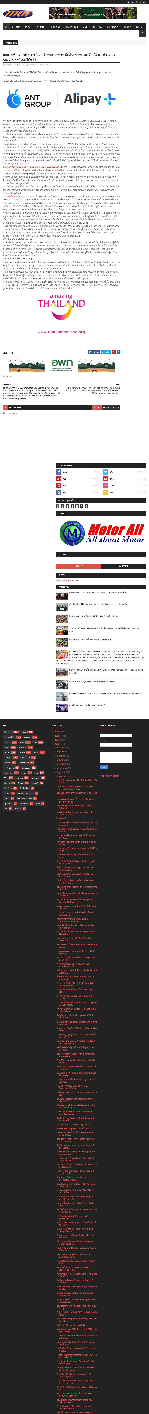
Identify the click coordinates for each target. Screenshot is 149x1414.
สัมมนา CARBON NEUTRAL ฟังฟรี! (71, 1248)
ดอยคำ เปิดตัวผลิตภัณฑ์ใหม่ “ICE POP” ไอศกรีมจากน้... (74, 1273)
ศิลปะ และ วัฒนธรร (24, 570)
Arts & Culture (25, 560)
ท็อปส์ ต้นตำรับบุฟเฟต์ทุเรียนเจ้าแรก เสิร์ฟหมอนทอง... (75, 750)
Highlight (114, 139)
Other (126, 26)
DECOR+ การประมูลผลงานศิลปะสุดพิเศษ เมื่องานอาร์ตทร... (76, 1072)
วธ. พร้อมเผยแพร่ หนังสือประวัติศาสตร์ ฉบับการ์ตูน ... (76, 1079)
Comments (135, 139)
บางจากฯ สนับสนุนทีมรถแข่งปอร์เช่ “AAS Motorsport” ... (75, 1153)
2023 (57, 515)
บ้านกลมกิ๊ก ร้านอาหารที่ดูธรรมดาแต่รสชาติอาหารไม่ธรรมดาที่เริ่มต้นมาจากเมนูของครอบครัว (131, 203)
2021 (57, 1384)
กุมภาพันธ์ (62, 1371)
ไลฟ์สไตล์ (8, 504)
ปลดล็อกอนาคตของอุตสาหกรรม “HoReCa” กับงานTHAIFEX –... (76, 814)
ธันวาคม (61, 519)
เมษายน (61, 1362)
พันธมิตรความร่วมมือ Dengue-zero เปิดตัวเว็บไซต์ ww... (75, 788)
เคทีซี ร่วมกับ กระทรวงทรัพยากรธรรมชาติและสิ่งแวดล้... (75, 944)
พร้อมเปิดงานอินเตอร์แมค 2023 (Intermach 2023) (76, 1254)
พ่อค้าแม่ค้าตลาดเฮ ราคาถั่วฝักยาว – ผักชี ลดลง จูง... (75, 724)
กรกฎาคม (61, 540)
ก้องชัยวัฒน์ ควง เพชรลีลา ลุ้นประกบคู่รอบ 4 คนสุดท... (77, 1331)
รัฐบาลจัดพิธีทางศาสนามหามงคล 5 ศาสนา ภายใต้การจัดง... (76, 1267)
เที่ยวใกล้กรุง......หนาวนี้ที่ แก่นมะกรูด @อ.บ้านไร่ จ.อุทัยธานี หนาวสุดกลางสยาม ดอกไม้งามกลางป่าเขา (124, 260)
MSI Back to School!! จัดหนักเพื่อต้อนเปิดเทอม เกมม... (75, 1237)
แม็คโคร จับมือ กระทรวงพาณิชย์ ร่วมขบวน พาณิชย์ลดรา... (76, 1337)
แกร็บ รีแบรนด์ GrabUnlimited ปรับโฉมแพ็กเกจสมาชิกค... (76, 782)
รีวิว (5, 550)
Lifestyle (97, 26)
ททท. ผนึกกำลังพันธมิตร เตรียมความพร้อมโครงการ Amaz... (75, 698)
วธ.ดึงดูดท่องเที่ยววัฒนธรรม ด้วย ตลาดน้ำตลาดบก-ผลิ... (76, 1066)
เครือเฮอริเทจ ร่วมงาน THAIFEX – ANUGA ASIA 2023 (77, 865)
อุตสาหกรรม (9, 540)
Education (19, 550)
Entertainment (71, 26)
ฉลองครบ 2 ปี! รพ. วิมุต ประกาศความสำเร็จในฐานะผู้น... (76, 846)
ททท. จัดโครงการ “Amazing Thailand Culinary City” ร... (73, 1040)
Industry (7, 555)
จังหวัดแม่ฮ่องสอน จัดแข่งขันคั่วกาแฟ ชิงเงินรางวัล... (76, 1279)
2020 (57, 1388)
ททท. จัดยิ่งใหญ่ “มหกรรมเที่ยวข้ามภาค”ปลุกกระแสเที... (76, 840)
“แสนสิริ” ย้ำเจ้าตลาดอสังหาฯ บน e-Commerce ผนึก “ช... (73, 859)
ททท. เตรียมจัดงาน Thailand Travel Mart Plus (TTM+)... (75, 976)
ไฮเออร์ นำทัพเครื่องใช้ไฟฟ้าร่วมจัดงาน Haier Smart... (77, 801)
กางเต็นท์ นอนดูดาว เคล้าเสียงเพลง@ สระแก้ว (128, 296)
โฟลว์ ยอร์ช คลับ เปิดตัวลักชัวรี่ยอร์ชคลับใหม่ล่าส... (77, 1192)
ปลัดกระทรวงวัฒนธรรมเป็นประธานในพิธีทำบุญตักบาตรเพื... (75, 1299)
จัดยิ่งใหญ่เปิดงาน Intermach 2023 (72, 1097)
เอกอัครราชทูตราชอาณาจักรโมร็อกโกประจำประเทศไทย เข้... (77, 1128)
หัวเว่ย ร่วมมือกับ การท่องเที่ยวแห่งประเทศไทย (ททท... (72, 950)
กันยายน (61, 531)
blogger (75, 437)
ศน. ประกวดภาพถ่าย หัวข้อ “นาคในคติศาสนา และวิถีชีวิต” (74, 1166)
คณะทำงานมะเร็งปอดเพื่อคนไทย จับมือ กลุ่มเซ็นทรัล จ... (76, 679)
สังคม (22, 514)
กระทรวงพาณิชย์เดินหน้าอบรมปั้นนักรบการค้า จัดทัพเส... (76, 905)
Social (28, 26)
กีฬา (35, 514)
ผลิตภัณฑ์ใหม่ (9, 509)
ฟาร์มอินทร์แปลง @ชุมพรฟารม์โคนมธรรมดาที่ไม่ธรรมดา (129, 272)
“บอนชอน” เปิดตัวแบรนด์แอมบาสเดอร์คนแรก (75, 628)
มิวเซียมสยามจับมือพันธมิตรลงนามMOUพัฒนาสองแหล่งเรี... (71, 1218)
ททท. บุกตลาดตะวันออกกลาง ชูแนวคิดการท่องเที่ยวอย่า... (76, 1211)
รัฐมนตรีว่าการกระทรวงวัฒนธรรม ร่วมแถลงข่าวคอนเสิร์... (77, 1224)
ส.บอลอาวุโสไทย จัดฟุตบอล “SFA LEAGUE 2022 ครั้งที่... (75, 963)
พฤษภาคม (62, 548)
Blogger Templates (41, 1410)
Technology (54, 26)
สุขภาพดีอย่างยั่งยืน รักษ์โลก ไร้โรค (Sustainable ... (72, 989)
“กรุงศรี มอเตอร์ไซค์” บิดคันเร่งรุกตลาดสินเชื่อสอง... (76, 852)
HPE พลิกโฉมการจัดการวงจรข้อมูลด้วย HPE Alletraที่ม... (76, 705)
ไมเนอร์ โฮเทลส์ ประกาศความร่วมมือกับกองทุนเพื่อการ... (75, 1002)
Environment (24, 575)
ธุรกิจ (24, 504)
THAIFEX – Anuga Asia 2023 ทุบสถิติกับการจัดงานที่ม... (77, 553)
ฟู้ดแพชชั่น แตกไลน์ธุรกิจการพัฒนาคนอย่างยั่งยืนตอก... (76, 1021)
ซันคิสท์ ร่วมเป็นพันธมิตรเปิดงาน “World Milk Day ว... (77, 717)
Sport (85, 26)
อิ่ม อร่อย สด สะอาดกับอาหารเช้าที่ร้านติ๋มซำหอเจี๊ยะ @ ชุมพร (130, 190)
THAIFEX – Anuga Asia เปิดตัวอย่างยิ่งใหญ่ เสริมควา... (76, 833)
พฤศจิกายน (62, 523)
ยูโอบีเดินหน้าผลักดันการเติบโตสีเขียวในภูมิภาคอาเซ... (75, 647)
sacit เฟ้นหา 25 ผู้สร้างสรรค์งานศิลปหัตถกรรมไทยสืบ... (73, 1027)
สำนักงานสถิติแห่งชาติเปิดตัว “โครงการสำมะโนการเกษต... (74, 737)
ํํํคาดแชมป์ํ (61, 590)
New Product (113, 26)
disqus (84, 437)
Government (26, 540)
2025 (57, 507)
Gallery (6, 570)
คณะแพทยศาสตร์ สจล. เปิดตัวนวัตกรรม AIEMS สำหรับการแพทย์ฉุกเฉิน (129, 168)
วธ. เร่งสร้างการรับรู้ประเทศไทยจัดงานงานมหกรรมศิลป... (76, 827)
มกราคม (61, 1375)
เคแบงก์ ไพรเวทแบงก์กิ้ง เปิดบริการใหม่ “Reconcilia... (74, 711)
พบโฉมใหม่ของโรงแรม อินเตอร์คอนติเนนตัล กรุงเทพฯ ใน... (77, 982)
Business (16, 26)
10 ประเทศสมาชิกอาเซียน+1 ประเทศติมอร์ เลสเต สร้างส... (75, 931)
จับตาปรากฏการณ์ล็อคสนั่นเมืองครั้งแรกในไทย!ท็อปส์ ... (76, 1008)
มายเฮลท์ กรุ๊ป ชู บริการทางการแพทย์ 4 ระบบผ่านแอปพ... (77, 595)
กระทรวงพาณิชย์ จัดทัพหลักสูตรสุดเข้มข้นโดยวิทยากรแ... (75, 1260)
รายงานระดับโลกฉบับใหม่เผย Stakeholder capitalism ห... (76, 1344)
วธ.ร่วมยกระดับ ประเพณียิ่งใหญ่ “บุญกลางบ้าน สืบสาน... (75, 1292)
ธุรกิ (5, 580)
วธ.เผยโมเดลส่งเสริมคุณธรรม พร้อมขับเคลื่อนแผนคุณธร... (74, 1173)
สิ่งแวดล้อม (8, 545)
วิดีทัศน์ (7, 565)
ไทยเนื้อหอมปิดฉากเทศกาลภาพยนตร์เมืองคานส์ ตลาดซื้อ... (75, 585)
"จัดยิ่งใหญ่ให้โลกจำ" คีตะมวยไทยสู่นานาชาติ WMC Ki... (72, 1286)
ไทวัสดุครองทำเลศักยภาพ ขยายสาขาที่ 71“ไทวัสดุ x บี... (77, 621)
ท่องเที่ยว (47, 65)
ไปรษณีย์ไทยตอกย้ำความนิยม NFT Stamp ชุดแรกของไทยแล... (77, 775)
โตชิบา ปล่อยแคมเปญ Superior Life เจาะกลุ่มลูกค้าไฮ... (75, 640)
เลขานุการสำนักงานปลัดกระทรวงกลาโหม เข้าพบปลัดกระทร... (76, 1141)
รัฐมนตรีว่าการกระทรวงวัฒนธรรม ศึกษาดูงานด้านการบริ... (76, 912)
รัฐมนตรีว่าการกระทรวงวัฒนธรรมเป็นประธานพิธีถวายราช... (74, 1305)
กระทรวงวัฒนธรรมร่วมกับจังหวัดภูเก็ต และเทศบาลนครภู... (76, 925)
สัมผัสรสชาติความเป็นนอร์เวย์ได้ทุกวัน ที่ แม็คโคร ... (75, 1053)
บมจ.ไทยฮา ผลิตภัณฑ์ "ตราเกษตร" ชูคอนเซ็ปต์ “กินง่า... (75, 1115)
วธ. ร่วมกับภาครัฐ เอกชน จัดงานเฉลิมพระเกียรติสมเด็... (77, 660)
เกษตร (36, 524)
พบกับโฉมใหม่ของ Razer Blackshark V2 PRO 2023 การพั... (77, 1198)
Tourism (40, 26)
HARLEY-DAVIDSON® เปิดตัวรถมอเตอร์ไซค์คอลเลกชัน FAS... (75, 1243)
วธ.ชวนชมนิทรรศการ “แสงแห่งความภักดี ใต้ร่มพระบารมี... (77, 1350)
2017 (57, 1397)
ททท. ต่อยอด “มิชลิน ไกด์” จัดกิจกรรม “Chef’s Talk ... (73, 1205)
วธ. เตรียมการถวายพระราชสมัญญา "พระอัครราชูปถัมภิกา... (75, 672)
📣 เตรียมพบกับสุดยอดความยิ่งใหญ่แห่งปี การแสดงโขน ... (77, 1092)
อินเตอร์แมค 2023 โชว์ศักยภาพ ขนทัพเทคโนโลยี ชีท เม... (74, 1179)
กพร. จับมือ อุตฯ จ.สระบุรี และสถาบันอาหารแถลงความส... (76, 1312)
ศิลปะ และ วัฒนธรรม (25, 565)
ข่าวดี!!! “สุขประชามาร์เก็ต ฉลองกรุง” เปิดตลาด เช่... (76, 730)
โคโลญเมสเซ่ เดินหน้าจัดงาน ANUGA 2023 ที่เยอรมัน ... (77, 743)
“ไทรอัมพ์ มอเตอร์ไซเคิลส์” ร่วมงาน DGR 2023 (75, 762)
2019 (57, 1392)
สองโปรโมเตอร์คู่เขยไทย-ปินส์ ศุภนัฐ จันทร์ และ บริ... (76, 820)
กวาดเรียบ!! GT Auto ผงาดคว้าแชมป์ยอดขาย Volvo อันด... (77, 1108)
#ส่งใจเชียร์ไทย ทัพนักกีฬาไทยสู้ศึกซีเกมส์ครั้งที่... (77, 1318)
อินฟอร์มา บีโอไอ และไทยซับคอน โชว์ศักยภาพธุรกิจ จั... (74, 1147)
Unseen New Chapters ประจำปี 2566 (73, 900)
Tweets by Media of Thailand (114, 153)
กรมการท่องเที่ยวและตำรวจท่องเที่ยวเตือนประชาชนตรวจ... (75, 572)
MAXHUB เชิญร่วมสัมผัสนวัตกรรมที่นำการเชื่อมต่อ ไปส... (75, 872)
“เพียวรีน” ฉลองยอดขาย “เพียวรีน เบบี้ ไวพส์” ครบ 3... (77, 1324)
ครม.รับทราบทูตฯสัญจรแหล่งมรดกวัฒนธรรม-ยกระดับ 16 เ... (72, 692)
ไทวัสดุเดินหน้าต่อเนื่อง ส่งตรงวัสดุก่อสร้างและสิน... (75, 769)
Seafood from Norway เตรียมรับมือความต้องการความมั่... (76, 891)
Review (139, 26)
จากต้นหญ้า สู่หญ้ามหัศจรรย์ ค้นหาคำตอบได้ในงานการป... (76, 807)
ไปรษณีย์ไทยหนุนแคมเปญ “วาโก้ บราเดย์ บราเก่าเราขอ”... (75, 634)
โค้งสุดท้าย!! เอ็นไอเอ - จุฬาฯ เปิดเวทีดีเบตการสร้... (77, 1160)
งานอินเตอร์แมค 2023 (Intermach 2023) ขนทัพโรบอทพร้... (77, 1102)
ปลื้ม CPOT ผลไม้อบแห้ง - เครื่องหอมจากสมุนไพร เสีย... (74, 1230)
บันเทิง (6, 519)
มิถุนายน (61, 544)
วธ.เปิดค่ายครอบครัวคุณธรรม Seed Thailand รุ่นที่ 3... (77, 566)
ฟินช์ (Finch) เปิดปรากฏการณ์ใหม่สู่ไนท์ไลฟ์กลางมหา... (76, 995)
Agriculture (8, 575)
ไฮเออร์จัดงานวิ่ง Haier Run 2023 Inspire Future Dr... (75, 579)
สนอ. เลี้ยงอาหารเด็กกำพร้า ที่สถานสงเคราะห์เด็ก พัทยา (77, 666)
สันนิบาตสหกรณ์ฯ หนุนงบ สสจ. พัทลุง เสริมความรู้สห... (76, 918)
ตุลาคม (60, 527)
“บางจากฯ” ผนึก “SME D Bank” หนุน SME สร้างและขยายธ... (75, 756)
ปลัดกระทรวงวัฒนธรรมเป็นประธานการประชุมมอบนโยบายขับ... (75, 559)
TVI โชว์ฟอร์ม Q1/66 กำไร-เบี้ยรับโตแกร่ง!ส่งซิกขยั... (76, 1121)
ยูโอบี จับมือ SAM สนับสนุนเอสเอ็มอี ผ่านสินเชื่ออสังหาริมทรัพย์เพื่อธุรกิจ (131, 179)
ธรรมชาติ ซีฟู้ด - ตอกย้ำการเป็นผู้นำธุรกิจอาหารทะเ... (76, 608)
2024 (57, 511)
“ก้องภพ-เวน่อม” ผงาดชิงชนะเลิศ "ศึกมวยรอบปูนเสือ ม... (75, 685)
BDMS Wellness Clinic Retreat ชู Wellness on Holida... (77, 1059)
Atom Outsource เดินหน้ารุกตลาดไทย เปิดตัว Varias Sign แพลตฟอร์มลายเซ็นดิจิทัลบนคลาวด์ (130, 285)
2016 (57, 1401)
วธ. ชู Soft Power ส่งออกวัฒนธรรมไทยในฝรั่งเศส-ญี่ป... (75, 1134)
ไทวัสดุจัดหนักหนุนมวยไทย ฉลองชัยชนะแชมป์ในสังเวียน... (75, 1015)
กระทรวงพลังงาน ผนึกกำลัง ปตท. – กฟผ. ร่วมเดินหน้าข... (77, 1047)
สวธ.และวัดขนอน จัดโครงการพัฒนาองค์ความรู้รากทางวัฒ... (75, 970)
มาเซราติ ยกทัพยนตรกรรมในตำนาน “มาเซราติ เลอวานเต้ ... (75, 884)
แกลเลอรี (34, 555)
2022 (57, 1380)
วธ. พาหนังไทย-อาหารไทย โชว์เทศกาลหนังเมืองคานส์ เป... (76, 957)
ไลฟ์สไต (18, 580)
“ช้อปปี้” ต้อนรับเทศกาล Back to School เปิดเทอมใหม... (76, 1185)
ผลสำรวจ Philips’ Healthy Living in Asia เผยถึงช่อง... (76, 615)
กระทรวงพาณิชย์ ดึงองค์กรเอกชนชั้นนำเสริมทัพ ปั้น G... (77, 602)
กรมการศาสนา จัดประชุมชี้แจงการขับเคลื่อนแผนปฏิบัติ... (77, 1357)
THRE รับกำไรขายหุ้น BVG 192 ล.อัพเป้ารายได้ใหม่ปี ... (77, 1085)
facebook (93, 437)
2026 (57, 503)
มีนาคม (60, 1367)
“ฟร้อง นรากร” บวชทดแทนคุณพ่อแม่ (73, 896)
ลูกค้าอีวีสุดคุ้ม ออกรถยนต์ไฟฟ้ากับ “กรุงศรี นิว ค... (76, 1034)
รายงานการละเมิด (109, 547)
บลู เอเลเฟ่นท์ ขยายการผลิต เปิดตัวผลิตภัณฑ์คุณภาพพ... (77, 795)
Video (38, 575)
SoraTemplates (16, 1410)
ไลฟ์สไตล (8, 560)
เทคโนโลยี (23, 519)
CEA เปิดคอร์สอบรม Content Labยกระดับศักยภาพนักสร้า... (77, 937)
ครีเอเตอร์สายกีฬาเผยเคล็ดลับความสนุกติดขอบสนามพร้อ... (76, 878)
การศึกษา (8, 529)
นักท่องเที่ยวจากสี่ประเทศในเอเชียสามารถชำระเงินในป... (75, 653)
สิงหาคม (61, 535)
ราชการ (7, 514)
